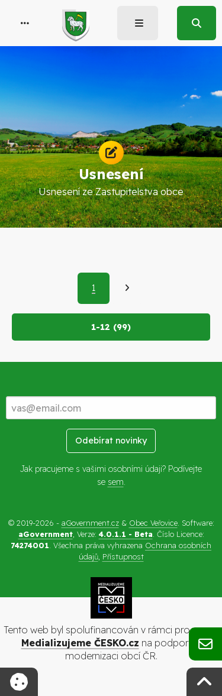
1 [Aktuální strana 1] (93, 288)
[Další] (127, 288)
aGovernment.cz (90, 522)
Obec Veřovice (153, 522)
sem (116, 482)
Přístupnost (123, 556)
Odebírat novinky (111, 440)
